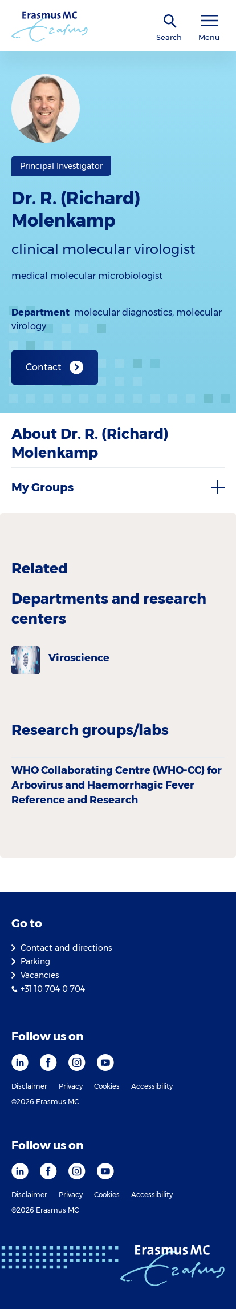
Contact (43, 367)
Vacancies (40, 975)
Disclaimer (29, 1086)
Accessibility (152, 1086)
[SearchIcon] (170, 21)
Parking (35, 961)
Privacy (71, 1086)
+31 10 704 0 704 (53, 989)
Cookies (107, 1086)
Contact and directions (66, 948)
